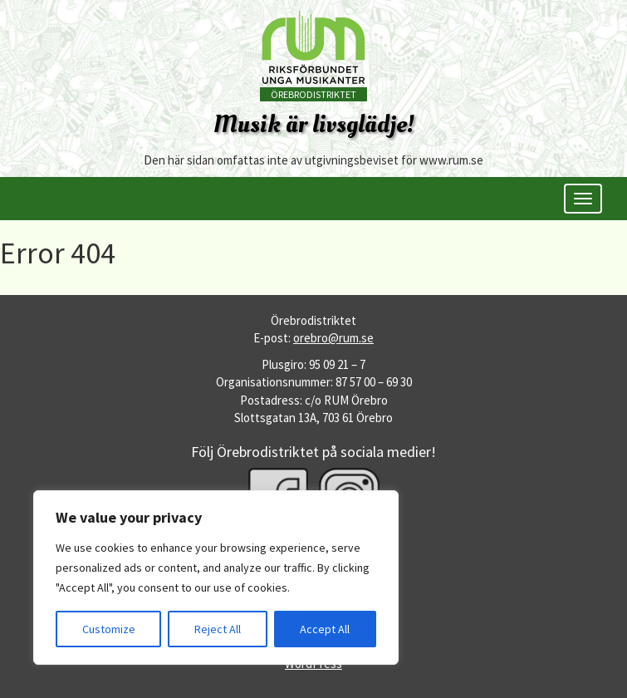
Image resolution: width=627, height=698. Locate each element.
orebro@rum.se (333, 338)
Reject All (217, 629)
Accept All (325, 629)
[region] (216, 577)
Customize (108, 629)
